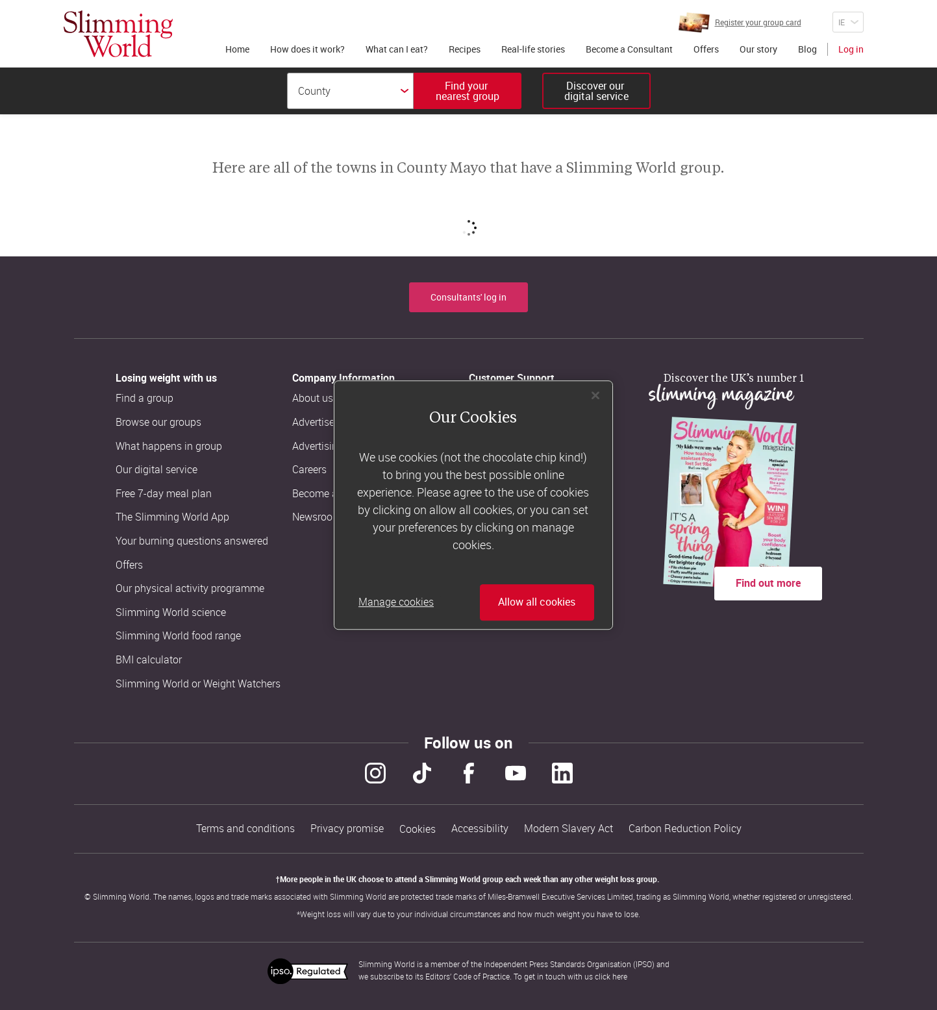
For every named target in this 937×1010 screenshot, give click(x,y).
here (619, 976)
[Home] (118, 33)
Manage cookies (396, 602)
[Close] (595, 395)
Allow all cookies (536, 602)
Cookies (417, 829)
